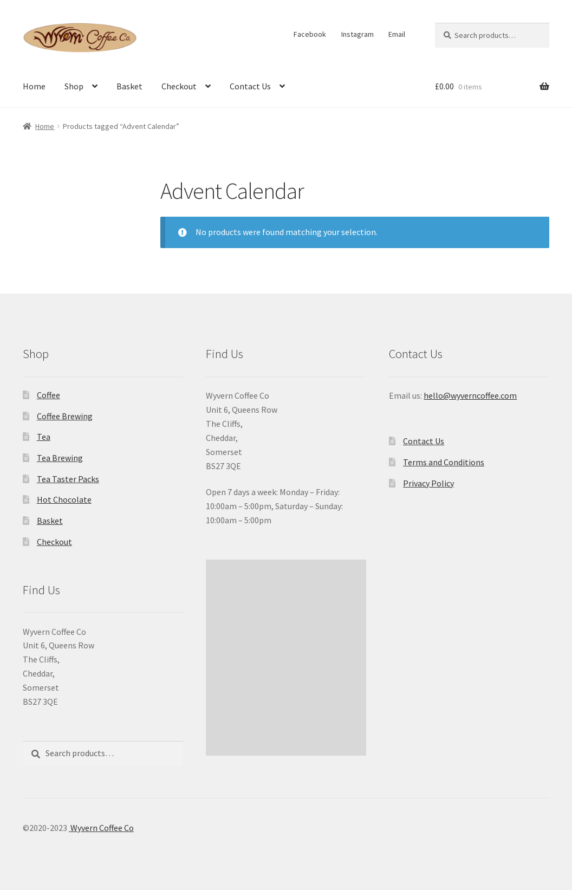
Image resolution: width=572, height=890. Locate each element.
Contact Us (250, 86)
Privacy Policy (428, 483)
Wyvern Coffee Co (101, 827)
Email (396, 34)
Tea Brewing (60, 457)
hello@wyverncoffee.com (470, 395)
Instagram (357, 34)
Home (34, 86)
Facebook (310, 34)
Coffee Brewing (65, 416)
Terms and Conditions (443, 462)
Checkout (179, 86)
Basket (129, 86)
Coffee (48, 394)
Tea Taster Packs (68, 478)
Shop (73, 86)
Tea (43, 436)
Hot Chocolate (64, 499)
